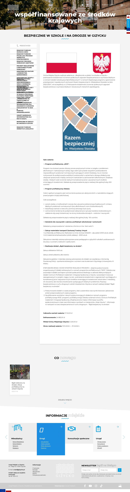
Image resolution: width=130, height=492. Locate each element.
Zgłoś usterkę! (45, 444)
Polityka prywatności (39, 475)
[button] (6, 437)
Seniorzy (15, 446)
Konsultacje (101, 444)
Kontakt (128, 23)
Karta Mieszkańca (18, 442)
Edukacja (15, 448)
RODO (35, 473)
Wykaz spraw (101, 442)
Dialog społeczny (102, 446)
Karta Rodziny (17, 444)
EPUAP (99, 448)
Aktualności (36, 471)
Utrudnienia (44, 442)
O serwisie (36, 468)
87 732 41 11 (14, 476)
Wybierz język (108, 4)
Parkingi (43, 448)
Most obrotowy (46, 446)
